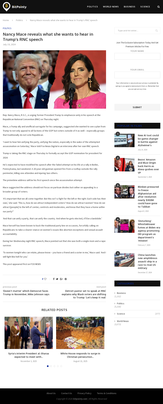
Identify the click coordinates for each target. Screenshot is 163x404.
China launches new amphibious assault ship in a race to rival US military (147, 261)
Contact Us (66, 393)
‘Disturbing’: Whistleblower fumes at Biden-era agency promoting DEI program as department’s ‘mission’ (149, 230)
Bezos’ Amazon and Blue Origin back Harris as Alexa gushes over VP (148, 166)
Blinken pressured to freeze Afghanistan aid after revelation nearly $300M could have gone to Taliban (148, 196)
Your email (137, 73)
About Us (51, 393)
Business (129, 6)
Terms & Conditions (106, 393)
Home (6, 20)
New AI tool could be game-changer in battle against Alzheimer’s (148, 140)
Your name (137, 55)
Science (145, 6)
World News (111, 6)
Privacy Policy (84, 393)
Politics (92, 6)
